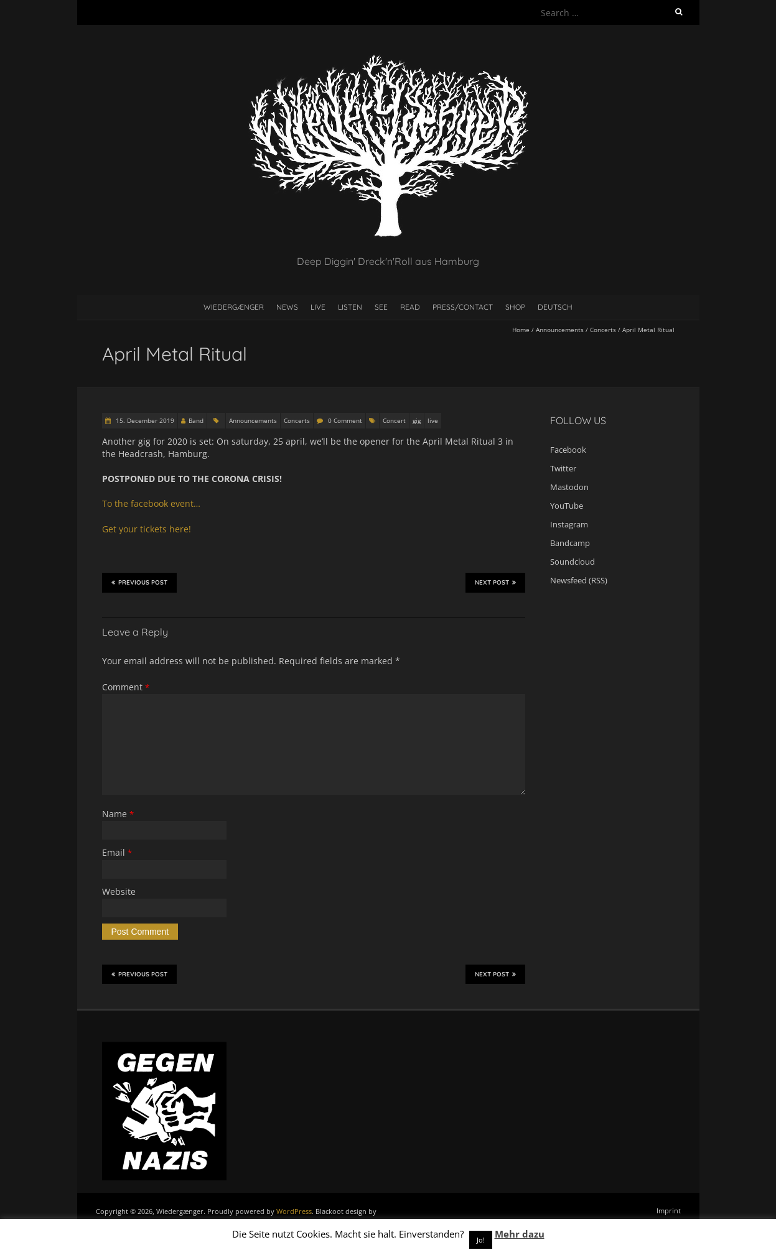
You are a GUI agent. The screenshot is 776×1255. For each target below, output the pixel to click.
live (433, 420)
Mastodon (569, 487)
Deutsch (555, 307)
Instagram (569, 524)
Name (118, 814)
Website (119, 891)
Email (117, 852)
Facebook (568, 449)
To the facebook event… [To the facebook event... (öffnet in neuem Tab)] (151, 503)
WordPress (294, 1211)
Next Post (495, 582)
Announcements (560, 329)
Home (521, 329)
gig (417, 420)
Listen (350, 307)
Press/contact (462, 307)
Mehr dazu (520, 1234)
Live (318, 307)
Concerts (603, 329)
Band (196, 420)
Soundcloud (572, 561)
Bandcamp (570, 543)
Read (410, 307)
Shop (515, 307)
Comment (125, 687)
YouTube (566, 505)
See (381, 307)
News (287, 307)
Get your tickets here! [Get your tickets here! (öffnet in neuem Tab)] (146, 529)
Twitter (563, 468)
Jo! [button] (481, 1239)
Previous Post (139, 582)
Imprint (669, 1210)
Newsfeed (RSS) (578, 580)
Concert (394, 420)
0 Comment (345, 420)
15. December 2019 (144, 420)
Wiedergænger (233, 307)
